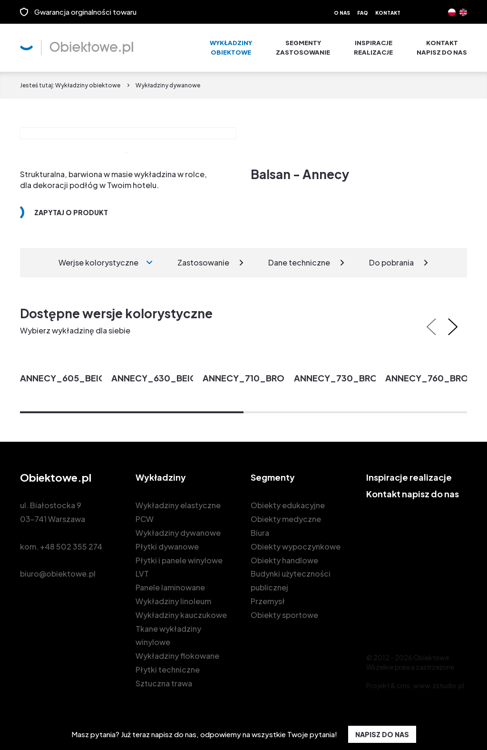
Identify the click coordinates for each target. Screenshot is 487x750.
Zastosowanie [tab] (203, 262)
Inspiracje (373, 48)
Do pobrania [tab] (391, 262)
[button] (132, 412)
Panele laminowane (170, 587)
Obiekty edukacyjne (288, 505)
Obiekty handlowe (284, 560)
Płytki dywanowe (167, 546)
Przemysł (268, 601)
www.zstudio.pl (438, 685)
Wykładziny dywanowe (178, 533)
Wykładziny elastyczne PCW (178, 512)
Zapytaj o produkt (71, 212)
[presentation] (431, 326)
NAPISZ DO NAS (382, 734)
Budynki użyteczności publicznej (291, 580)
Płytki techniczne (168, 669)
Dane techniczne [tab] (299, 262)
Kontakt (387, 13)
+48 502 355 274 (71, 546)
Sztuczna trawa (164, 683)
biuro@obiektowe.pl (58, 574)
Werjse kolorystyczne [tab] (98, 262)
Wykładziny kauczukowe (181, 615)
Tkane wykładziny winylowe (168, 635)
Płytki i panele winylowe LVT (179, 567)
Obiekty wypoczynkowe (296, 546)
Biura (260, 533)
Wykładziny (231, 48)
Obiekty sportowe (284, 615)
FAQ (362, 13)
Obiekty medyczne (286, 519)
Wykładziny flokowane (177, 656)
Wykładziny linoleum (173, 601)
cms (403, 685)
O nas (342, 13)
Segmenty (303, 48)
